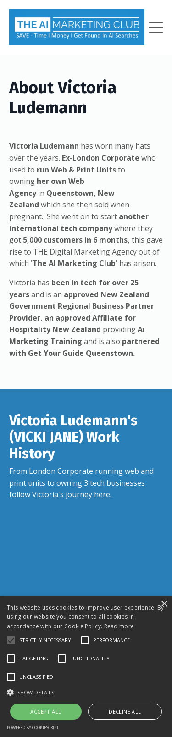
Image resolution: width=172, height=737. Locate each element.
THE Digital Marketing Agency (85, 252)
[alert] (86, 666)
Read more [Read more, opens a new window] (119, 626)
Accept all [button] (45, 711)
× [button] (164, 604)
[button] (11, 640)
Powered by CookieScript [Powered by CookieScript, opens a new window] (33, 728)
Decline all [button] (125, 711)
